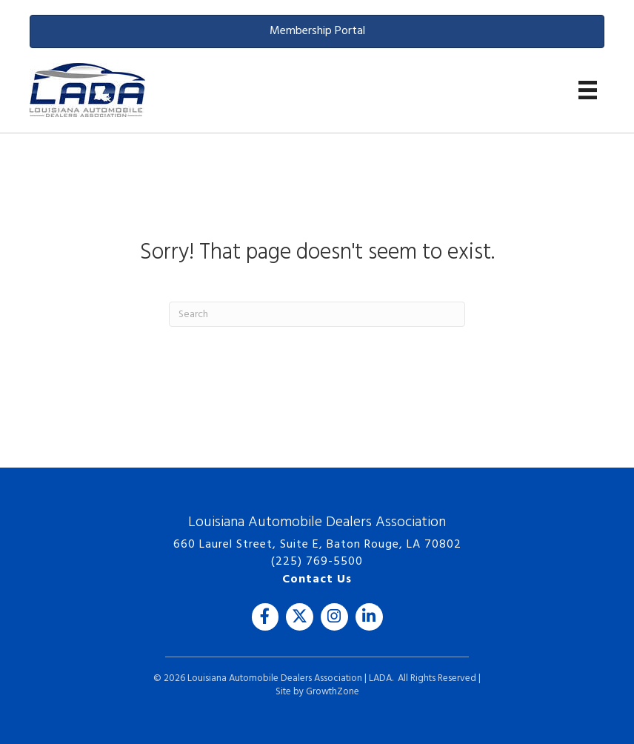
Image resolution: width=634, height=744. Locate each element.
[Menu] (587, 90)
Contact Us (317, 579)
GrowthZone (332, 692)
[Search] (317, 314)
